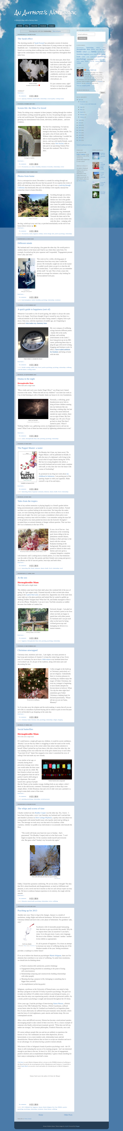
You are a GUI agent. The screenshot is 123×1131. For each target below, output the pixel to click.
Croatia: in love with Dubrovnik (88, 104)
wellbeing (68, 367)
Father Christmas (32, 719)
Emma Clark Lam (91, 70)
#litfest (98, 47)
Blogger (77, 1126)
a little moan (46, 659)
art (30, 166)
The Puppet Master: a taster (30, 448)
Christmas (24, 719)
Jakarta (51, 491)
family (31, 233)
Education (24, 901)
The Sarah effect (25, 38)
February (82, 114)
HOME (20, 26)
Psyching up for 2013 (27, 910)
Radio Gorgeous (81, 154)
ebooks (89, 51)
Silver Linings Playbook (43, 818)
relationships (43, 98)
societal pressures (45, 799)
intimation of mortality (47, 166)
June (81, 107)
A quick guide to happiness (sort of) (34, 309)
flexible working (26, 367)
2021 (80, 99)
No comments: (23, 96)
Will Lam (58, 878)
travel (61, 568)
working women (60, 98)
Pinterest (79, 83)
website (88, 83)
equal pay (24, 98)
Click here (20, 1062)
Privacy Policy (82, 180)
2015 (80, 132)
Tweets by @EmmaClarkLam (84, 145)
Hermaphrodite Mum (31, 438)
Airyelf (66, 1126)
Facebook (43, 26)
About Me (34, 26)
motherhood (93, 56)
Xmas (97, 49)
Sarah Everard (39, 43)
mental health (36, 98)
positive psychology (60, 233)
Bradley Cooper (40, 813)
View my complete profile (83, 85)
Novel (39, 367)
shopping (60, 719)
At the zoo (22, 577)
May (81, 109)
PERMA (60, 1107)
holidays (41, 233)
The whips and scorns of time (31, 808)
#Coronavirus (25, 166)
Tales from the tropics (28, 501)
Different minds (25, 243)
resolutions (58, 300)
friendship (38, 166)
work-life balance (22, 369)
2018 (80, 125)
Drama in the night (26, 379)
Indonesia (46, 491)
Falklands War (28, 1107)
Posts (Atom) (28, 1118)
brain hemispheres (26, 300)
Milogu (25, 945)
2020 (80, 120)
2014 (80, 135)
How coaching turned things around (102, 166)
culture (33, 166)
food (104, 52)
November (83, 102)
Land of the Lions (32, 595)
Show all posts (57, 31)
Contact (51, 26)
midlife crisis (34, 367)
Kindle (55, 491)
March (82, 112)
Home (41, 1115)
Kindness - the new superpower (102, 155)
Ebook (30, 491)
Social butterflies (25, 729)
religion (55, 719)
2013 (23, 1107)
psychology (44, 300)
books (79, 51)
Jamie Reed (24, 1066)
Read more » (21, 93)
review (62, 166)
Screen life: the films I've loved (32, 108)
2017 (80, 127)
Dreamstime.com (33, 945)
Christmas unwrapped (28, 650)
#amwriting (25, 491)
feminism (29, 98)
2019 (80, 122)
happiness (35, 233)
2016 (80, 130)
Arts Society (59, 143)
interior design (47, 233)
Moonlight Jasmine (102, 192)
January (40, 1107)
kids (53, 233)
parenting (42, 438)
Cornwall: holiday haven (102, 184)
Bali (29, 568)
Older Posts (68, 1115)
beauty (104, 49)
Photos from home (26, 176)
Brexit (104, 47)
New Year (54, 1107)
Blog (26, 26)
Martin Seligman (55, 956)
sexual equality (51, 98)
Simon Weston (58, 1004)
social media (80, 61)
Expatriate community (37, 491)
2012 (80, 140)
